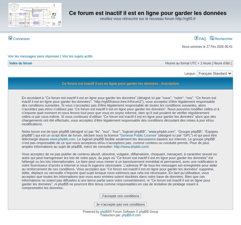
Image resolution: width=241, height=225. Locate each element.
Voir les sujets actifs (77, 56)
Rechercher (221, 39)
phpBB (105, 211)
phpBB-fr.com (131, 215)
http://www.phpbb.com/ (131, 146)
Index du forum (20, 63)
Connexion (19, 39)
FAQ (200, 39)
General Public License (138, 135)
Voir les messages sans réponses (33, 56)
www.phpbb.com (62, 139)
